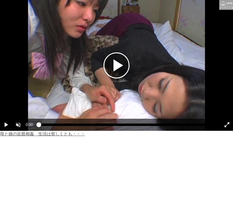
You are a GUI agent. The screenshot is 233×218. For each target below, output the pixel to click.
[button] (18, 125)
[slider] (126, 126)
